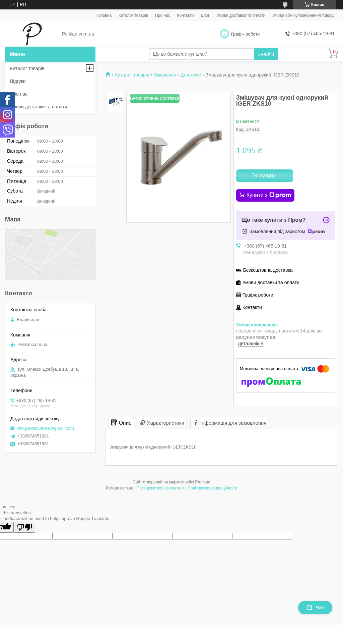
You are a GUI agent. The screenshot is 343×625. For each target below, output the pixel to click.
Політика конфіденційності (212, 488)
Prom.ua (202, 482)
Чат (315, 608)
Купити (268, 175)
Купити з (269, 195)
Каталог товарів (133, 15)
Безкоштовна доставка (268, 270)
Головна (104, 15)
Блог (205, 15)
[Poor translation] (24, 527)
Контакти (185, 15)
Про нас (162, 15)
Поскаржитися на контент (160, 488)
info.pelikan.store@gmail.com (45, 428)
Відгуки (18, 81)
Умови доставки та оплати (240, 15)
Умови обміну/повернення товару (303, 15)
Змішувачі (165, 74)
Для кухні (191, 74)
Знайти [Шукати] (266, 54)
